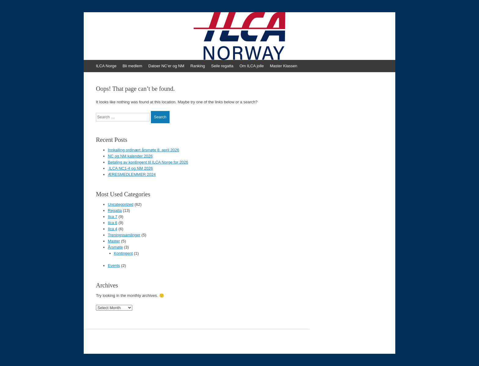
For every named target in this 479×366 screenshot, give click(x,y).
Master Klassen (283, 66)
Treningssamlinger (124, 235)
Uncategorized (120, 204)
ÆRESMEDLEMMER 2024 (132, 174)
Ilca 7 (112, 216)
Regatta (115, 210)
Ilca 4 (112, 229)
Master (114, 241)
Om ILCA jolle (252, 66)
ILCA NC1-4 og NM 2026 (130, 168)
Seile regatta (222, 66)
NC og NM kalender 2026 (130, 156)
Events (114, 265)
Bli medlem (132, 66)
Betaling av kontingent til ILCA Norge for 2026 (148, 162)
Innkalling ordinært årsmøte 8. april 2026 (143, 150)
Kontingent (123, 253)
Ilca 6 (112, 222)
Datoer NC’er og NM (166, 66)
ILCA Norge (106, 66)
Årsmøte (115, 247)
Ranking (197, 66)
